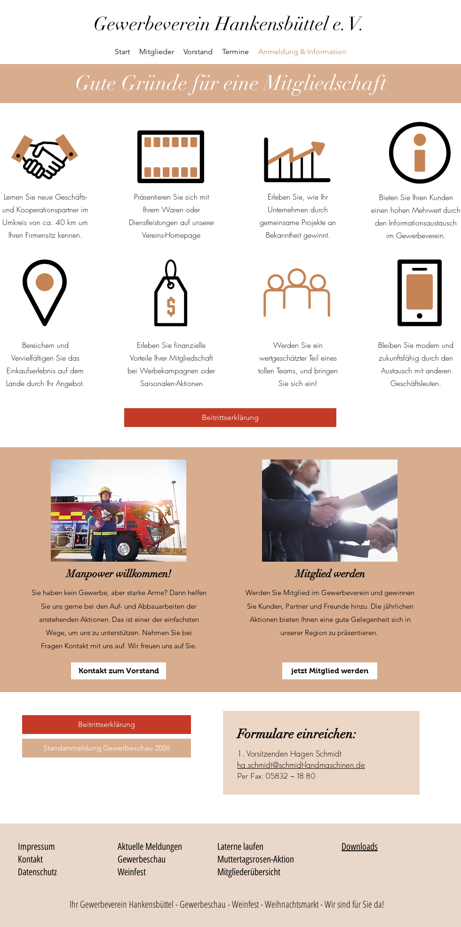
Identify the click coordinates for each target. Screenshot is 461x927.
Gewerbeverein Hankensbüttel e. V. (229, 24)
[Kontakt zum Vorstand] (118, 670)
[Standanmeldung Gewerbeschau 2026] (106, 748)
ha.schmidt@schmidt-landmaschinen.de (301, 764)
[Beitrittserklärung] (230, 417)
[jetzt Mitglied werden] (329, 670)
